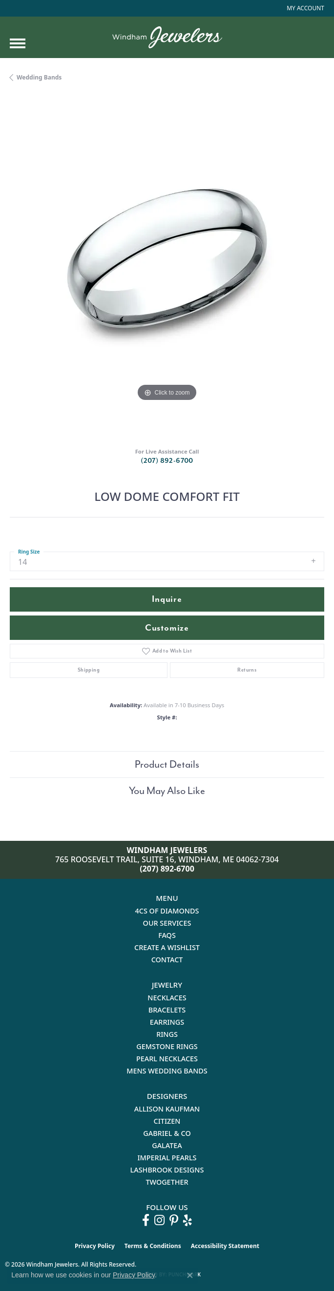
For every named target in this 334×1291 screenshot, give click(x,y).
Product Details (167, 764)
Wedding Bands (39, 77)
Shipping (89, 670)
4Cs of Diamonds (167, 910)
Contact (167, 959)
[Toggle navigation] (17, 43)
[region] (167, 268)
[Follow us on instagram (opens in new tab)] (159, 1220)
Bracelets (167, 1009)
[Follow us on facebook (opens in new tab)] (145, 1220)
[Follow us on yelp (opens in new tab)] (187, 1220)
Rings (167, 1034)
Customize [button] (167, 628)
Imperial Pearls (166, 1157)
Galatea (167, 1145)
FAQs (167, 935)
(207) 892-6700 (167, 461)
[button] (304, 8)
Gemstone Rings (166, 1046)
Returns (246, 670)
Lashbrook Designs (167, 1169)
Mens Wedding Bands (167, 1070)
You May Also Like (167, 790)
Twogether (167, 1182)
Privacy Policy (95, 1246)
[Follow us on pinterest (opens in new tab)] (173, 1220)
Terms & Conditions (153, 1246)
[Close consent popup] (190, 1275)
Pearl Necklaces (167, 1058)
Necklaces (166, 997)
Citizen (167, 1121)
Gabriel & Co (166, 1133)
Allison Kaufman (167, 1108)
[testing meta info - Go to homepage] (167, 37)
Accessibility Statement (225, 1246)
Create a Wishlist (167, 947)
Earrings (167, 1022)
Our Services (167, 923)
